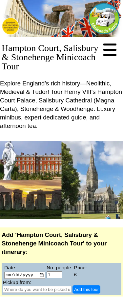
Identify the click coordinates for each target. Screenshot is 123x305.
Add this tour (86, 289)
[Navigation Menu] (109, 50)
